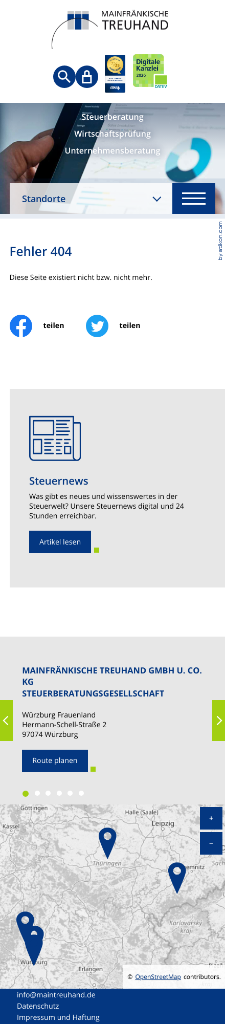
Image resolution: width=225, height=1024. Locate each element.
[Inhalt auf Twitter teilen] (124, 326)
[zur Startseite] (112, 31)
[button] (6, 720)
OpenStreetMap (158, 977)
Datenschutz (38, 1006)
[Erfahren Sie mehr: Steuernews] (60, 542)
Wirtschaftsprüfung (112, 133)
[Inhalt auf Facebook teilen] (48, 326)
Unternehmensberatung (113, 150)
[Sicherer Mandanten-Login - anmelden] (87, 77)
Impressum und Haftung (58, 1017)
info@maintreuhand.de (56, 995)
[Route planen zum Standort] (55, 761)
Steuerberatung (112, 117)
